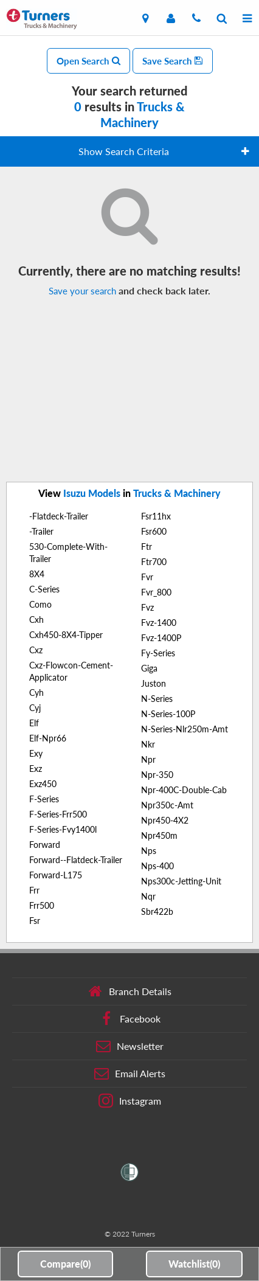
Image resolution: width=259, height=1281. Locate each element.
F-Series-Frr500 (58, 814)
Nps (148, 850)
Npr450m (159, 835)
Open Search (88, 60)
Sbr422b (157, 911)
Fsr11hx (156, 516)
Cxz (36, 650)
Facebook (130, 1019)
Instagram (129, 1101)
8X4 (36, 574)
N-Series (157, 698)
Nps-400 (157, 866)
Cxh (36, 619)
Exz (35, 768)
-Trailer (41, 531)
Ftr (146, 546)
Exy (36, 753)
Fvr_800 (156, 592)
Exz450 (43, 784)
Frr (34, 890)
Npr (148, 759)
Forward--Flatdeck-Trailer (75, 860)
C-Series (44, 589)
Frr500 (41, 905)
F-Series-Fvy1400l (63, 829)
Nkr (148, 744)
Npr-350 (157, 774)
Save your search (82, 290)
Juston (153, 683)
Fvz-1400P (161, 638)
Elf (34, 723)
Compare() (65, 1263)
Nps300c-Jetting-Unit (181, 881)
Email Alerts (129, 1073)
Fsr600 (154, 531)
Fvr (147, 577)
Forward (44, 844)
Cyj (35, 708)
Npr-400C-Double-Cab (184, 790)
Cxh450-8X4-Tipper (66, 635)
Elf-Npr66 (47, 738)
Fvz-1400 (158, 622)
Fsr (34, 920)
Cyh (36, 692)
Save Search (172, 60)
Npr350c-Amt (167, 805)
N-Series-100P (168, 714)
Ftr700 (154, 562)
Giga (149, 668)
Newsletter (130, 1046)
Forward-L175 (55, 875)
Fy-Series (158, 653)
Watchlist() (194, 1263)
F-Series (44, 799)
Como (40, 604)
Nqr (148, 896)
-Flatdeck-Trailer (58, 516)
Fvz (147, 607)
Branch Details (129, 991)
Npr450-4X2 (164, 820)
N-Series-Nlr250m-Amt (184, 729)
